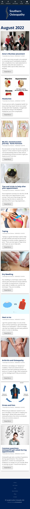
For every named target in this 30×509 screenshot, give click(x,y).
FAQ (15, 488)
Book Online (15, 491)
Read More (7, 71)
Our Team (15, 485)
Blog (15, 494)
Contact (15, 497)
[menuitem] (15, 482)
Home (15, 482)
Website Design (11, 502)
